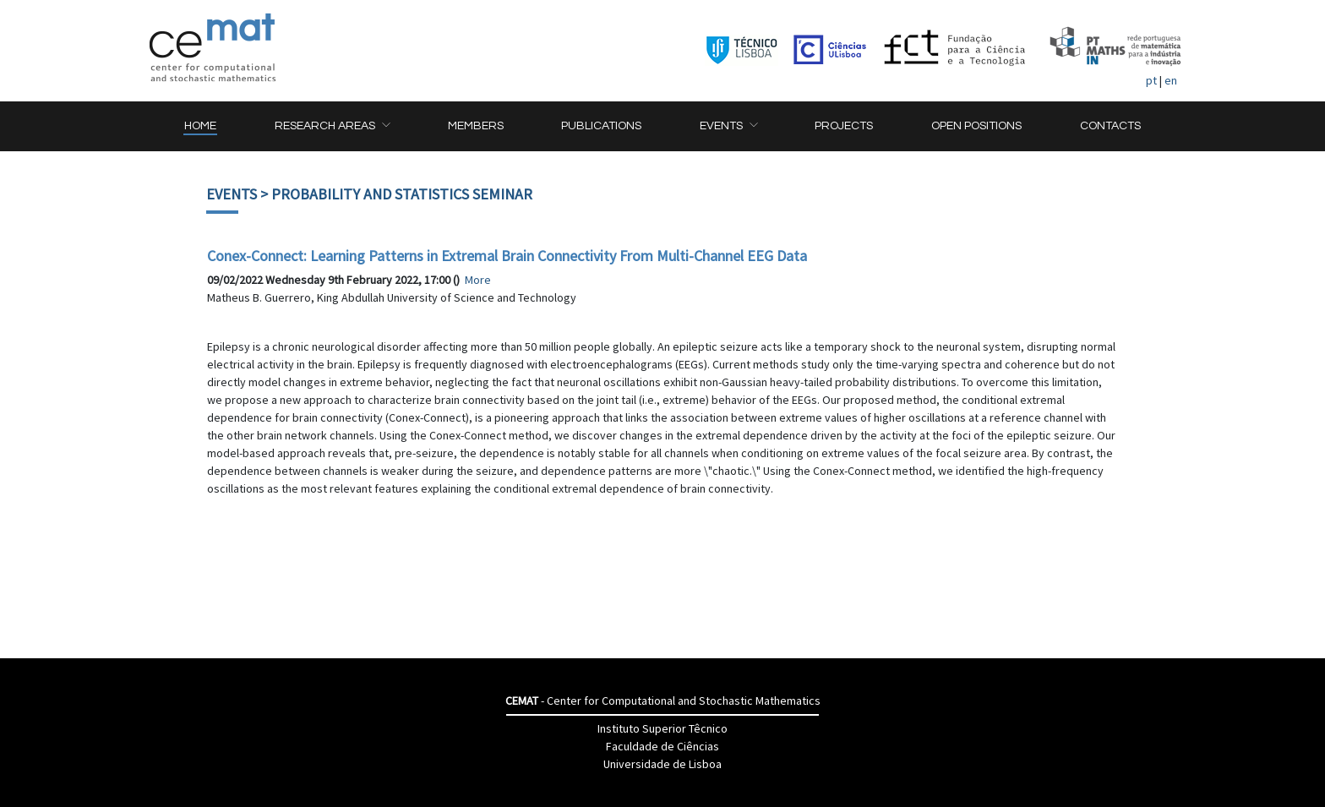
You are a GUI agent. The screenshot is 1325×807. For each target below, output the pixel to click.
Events (231, 194)
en (1170, 80)
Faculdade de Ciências (662, 746)
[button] (332, 126)
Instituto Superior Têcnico (662, 728)
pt (1151, 80)
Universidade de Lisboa (662, 764)
